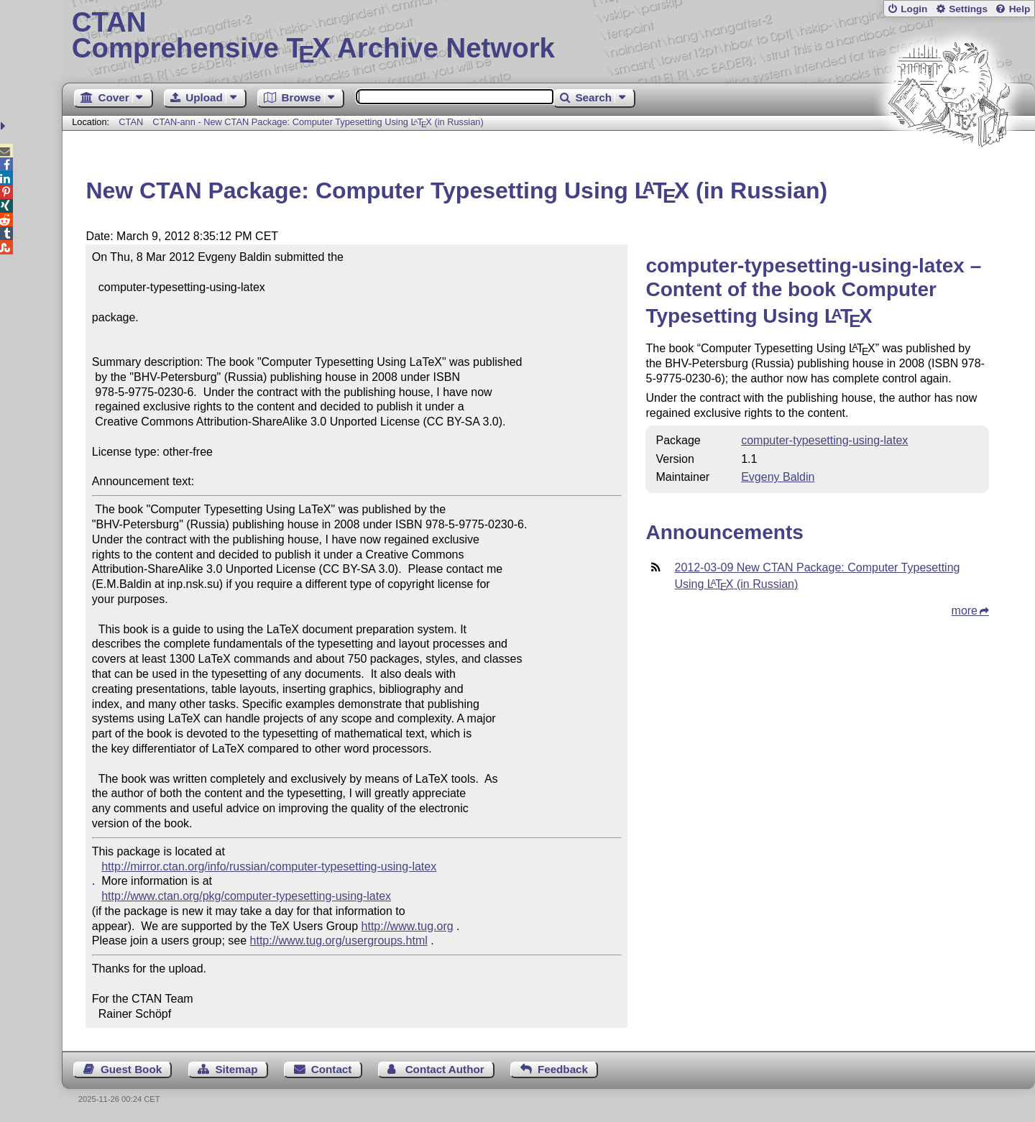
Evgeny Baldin (777, 477)
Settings (968, 9)
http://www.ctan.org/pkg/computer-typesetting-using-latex (246, 896)
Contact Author (444, 1069)
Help (1020, 9)
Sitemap (236, 1069)
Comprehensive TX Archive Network (549, 36)
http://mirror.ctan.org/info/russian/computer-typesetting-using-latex (268, 866)
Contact (331, 1069)
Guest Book (131, 1069)
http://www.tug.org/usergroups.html (339, 940)
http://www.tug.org (408, 926)
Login (914, 9)
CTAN (131, 121)
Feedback (563, 1069)
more (965, 610)
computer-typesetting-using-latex (824, 440)
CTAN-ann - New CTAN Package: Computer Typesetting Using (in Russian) (317, 121)
